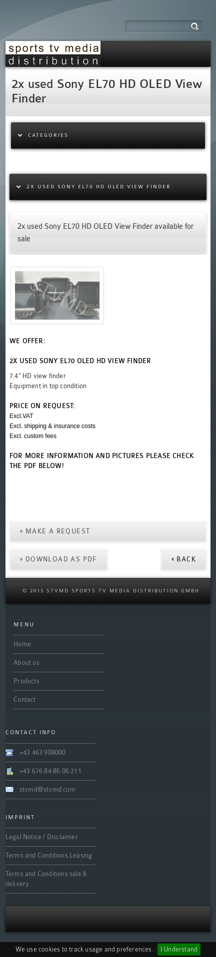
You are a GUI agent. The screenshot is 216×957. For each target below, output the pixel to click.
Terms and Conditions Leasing (49, 855)
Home (22, 644)
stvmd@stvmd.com (48, 789)
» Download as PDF (58, 559)
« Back (184, 559)
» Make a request (55, 531)
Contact (25, 699)
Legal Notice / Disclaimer (42, 837)
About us (27, 662)
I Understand (179, 949)
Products (27, 681)
